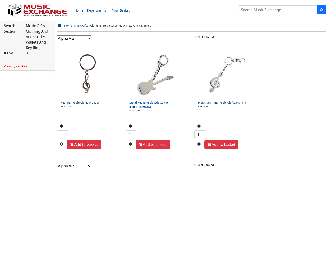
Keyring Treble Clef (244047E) (80, 103)
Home (78, 10)
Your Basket (121, 10)
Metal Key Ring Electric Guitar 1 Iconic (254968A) (149, 105)
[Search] (277, 9)
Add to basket (84, 144)
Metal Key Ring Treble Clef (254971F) (222, 103)
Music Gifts (81, 26)
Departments (96, 10)
